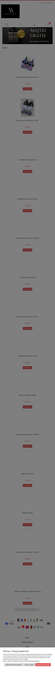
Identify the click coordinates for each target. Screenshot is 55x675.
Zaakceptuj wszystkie (43, 664)
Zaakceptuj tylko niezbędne (13, 664)
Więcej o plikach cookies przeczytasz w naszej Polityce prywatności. (21, 661)
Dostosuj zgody (29, 664)
